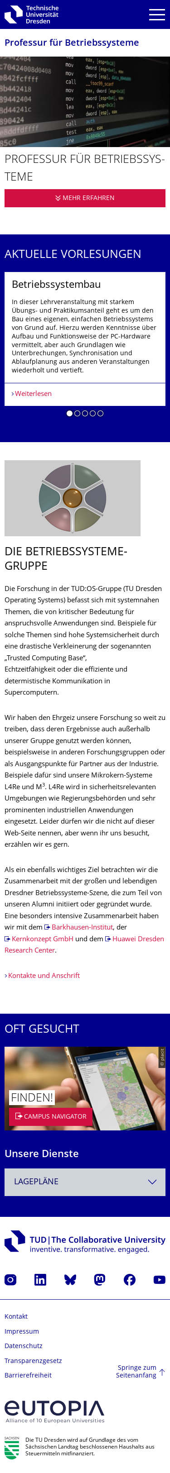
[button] (70, 415)
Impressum (22, 1332)
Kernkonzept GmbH (42, 939)
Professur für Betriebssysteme (72, 43)
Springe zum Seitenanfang (136, 1372)
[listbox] (85, 348)
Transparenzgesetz (33, 1361)
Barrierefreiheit (28, 1376)
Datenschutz (24, 1346)
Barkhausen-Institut (82, 928)
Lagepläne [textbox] (36, 1182)
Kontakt (16, 1317)
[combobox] (85, 1182)
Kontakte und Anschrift (44, 976)
